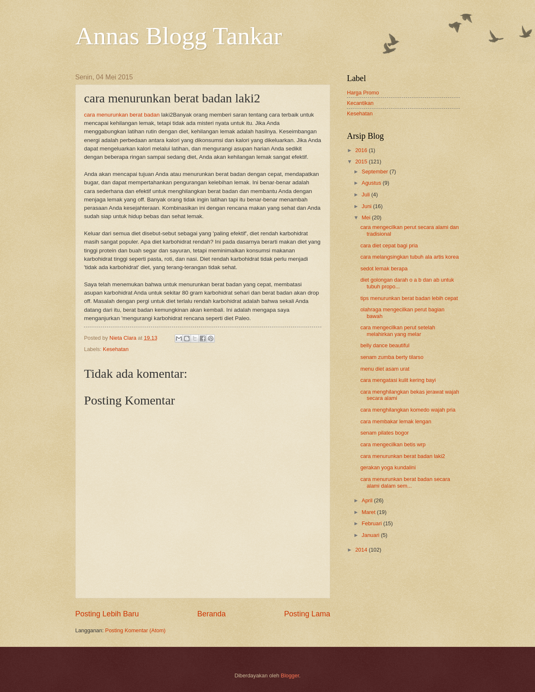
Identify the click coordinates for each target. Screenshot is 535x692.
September (376, 171)
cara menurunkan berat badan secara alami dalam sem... (405, 482)
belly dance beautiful (384, 345)
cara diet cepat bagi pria (389, 245)
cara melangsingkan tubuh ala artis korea (409, 257)
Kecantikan (360, 103)
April (368, 500)
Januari (371, 535)
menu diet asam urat (384, 369)
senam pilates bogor (384, 433)
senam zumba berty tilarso (391, 357)
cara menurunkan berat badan (122, 115)
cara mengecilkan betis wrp (392, 444)
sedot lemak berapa (384, 268)
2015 (362, 161)
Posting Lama (307, 614)
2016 (362, 150)
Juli (366, 194)
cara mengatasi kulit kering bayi (398, 380)
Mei (367, 217)
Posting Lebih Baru (107, 614)
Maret (369, 512)
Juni (367, 206)
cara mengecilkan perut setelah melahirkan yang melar (397, 330)
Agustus (372, 183)
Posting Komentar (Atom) (135, 630)
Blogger (290, 675)
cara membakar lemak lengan (395, 421)
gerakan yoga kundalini (387, 467)
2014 (362, 550)
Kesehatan (116, 349)
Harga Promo (363, 92)
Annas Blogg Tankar (178, 36)
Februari (372, 523)
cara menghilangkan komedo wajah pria (408, 410)
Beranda (211, 614)
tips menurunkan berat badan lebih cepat (409, 298)
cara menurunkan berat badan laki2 (402, 456)
